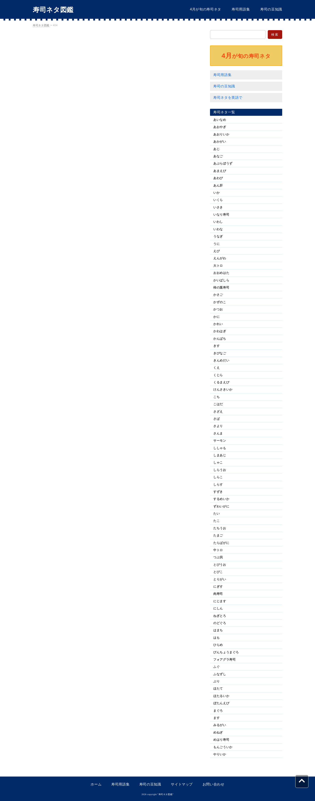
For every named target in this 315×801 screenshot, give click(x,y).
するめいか (221, 499)
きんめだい (221, 360)
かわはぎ (219, 331)
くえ (216, 367)
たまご (218, 535)
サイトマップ (182, 784)
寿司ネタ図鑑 (53, 9)
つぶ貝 (218, 557)
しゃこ (218, 462)
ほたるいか (221, 696)
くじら (218, 375)
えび (216, 251)
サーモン (219, 440)
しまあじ (219, 455)
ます (216, 718)
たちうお (219, 528)
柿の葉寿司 (221, 287)
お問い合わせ (213, 784)
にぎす (218, 586)
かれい (218, 324)
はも (216, 637)
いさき (218, 207)
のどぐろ (219, 623)
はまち (218, 630)
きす (216, 346)
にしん (218, 608)
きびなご (219, 353)
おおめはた (221, 273)
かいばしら (221, 280)
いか (216, 192)
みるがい (219, 725)
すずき (218, 491)
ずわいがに (221, 506)
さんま (218, 433)
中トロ (218, 550)
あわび (218, 178)
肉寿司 (218, 593)
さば (216, 418)
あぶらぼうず (223, 163)
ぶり (216, 681)
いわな (218, 229)
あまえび (219, 171)
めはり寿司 (221, 739)
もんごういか (223, 747)
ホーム (96, 784)
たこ (216, 520)
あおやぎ (219, 127)
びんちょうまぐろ (226, 652)
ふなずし (219, 674)
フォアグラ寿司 (224, 659)
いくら (218, 200)
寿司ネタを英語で (227, 97)
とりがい (219, 579)
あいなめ (219, 119)
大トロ (218, 265)
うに (216, 244)
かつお (218, 309)
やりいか (219, 754)
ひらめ (218, 645)
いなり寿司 (221, 214)
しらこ (218, 477)
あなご (218, 156)
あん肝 (218, 185)
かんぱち (219, 338)
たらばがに (221, 543)
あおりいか (221, 134)
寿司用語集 (241, 9)
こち (216, 397)
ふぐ (216, 666)
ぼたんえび (221, 703)
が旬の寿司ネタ (246, 55)
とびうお (219, 564)
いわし (218, 221)
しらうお (219, 470)
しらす (218, 484)
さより (218, 426)
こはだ (218, 404)
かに (216, 316)
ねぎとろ (219, 616)
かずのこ (219, 302)
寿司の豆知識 (271, 9)
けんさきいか (223, 389)
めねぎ (218, 732)
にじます (219, 601)
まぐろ (218, 710)
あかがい (219, 141)
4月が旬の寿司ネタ (205, 9)
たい (216, 513)
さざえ (218, 411)
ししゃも (219, 448)
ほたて (218, 688)
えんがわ (219, 258)
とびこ (218, 572)
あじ (216, 149)
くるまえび (221, 382)
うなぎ (218, 236)
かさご (218, 294)
